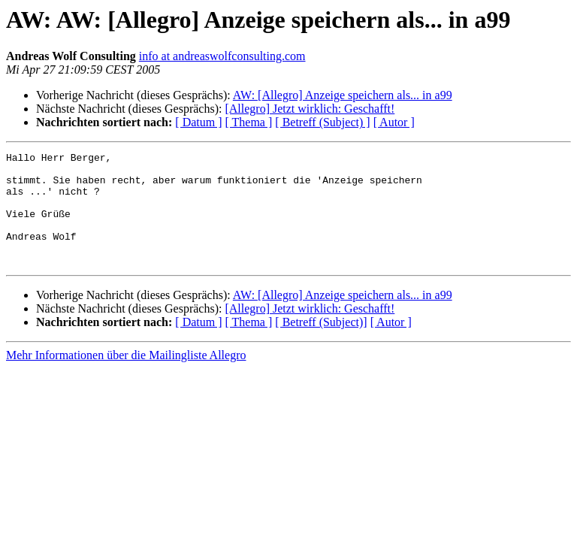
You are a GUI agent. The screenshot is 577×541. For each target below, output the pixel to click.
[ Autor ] (394, 122)
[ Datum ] (198, 122)
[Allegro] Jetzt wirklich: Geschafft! (309, 108)
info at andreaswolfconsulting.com (222, 56)
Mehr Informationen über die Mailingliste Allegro (126, 377)
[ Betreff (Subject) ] (322, 122)
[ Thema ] (249, 122)
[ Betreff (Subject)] (321, 344)
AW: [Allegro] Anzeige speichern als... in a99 (342, 95)
